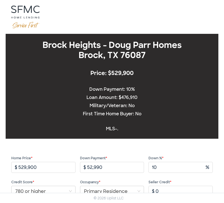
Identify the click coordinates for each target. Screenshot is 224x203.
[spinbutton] (46, 167)
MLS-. (112, 129)
